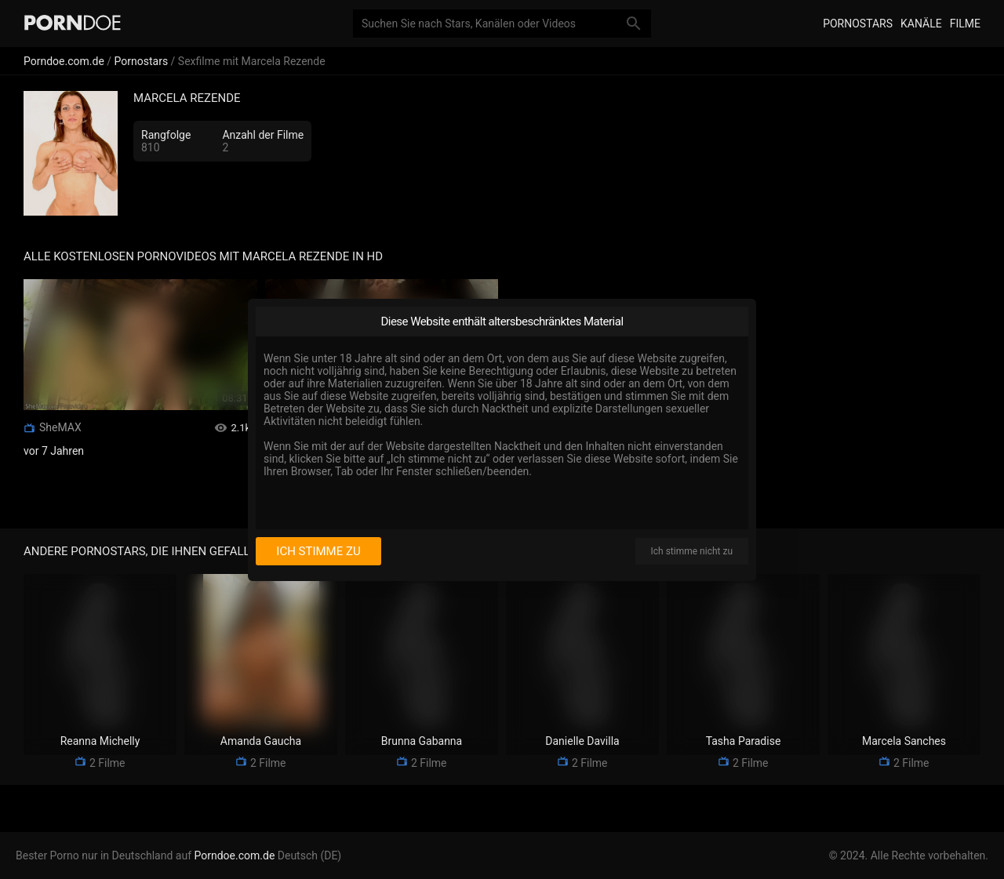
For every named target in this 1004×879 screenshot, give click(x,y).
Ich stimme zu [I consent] (318, 551)
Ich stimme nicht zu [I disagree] (692, 551)
